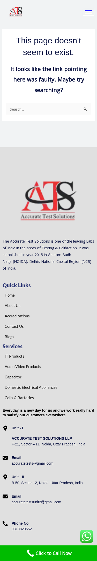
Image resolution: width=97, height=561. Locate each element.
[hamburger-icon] (88, 12)
